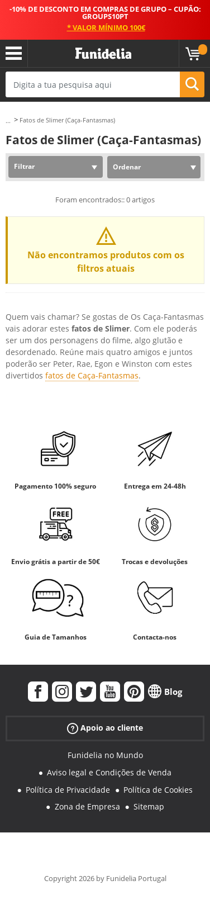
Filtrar (24, 166)
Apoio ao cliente (105, 728)
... (8, 120)
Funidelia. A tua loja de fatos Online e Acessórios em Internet (103, 54)
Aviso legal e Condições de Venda (109, 772)
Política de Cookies (158, 789)
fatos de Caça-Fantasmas (92, 375)
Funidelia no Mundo (105, 755)
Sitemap (148, 806)
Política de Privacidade (68, 789)
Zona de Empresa (87, 806)
